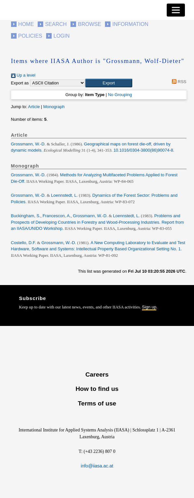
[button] (108, 83)
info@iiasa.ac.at (97, 465)
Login (62, 36)
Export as (20, 83)
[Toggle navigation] (176, 10)
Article (34, 106)
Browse (89, 24)
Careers (97, 374)
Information (130, 24)
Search (56, 24)
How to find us (96, 388)
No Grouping (120, 94)
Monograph (54, 106)
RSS (178, 81)
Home (26, 24)
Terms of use (97, 403)
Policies (30, 36)
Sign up (149, 307)
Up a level (23, 75)
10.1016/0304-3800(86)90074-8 (143, 150)
